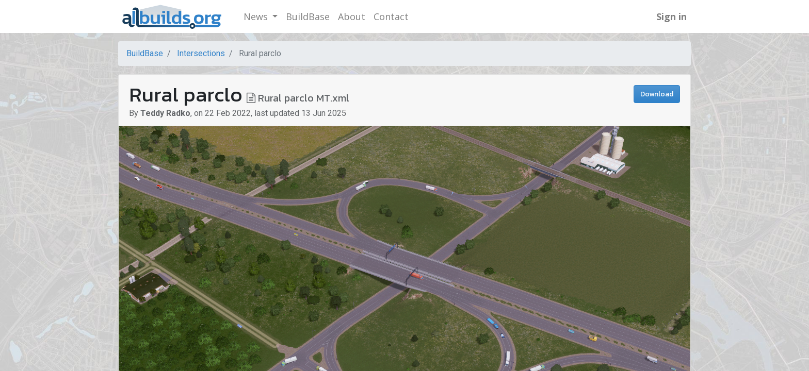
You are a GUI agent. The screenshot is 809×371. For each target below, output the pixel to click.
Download (656, 94)
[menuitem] (308, 17)
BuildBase (144, 53)
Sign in (671, 16)
